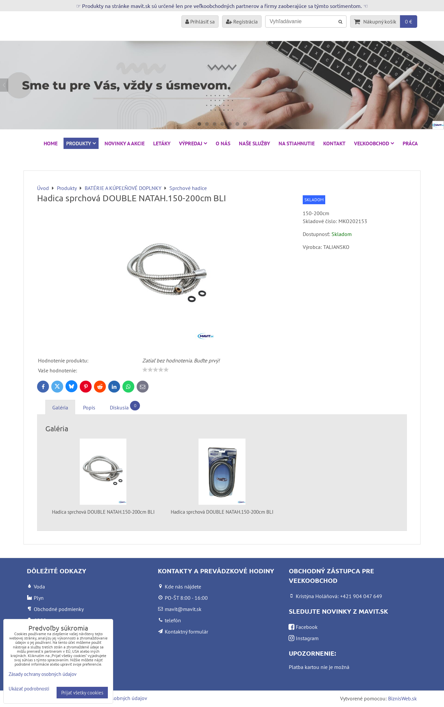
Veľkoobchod (374, 143)
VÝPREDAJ (193, 143)
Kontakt (334, 143)
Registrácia (242, 21)
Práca (410, 143)
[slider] (155, 369)
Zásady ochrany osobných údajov (42, 674)
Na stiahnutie (297, 143)
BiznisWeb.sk (402, 698)
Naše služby (254, 143)
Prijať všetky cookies (82, 692)
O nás (223, 143)
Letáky (161, 143)
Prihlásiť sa (200, 21)
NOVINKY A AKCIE (125, 143)
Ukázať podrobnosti (29, 689)
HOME (51, 143)
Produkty (81, 143)
